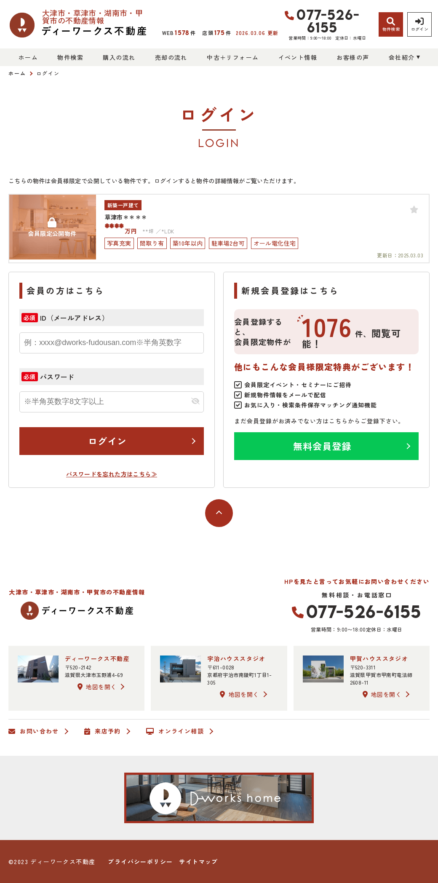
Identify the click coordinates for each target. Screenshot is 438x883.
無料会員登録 (322, 445)
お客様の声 (353, 57)
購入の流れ (119, 57)
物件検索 (70, 57)
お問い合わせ (33, 731)
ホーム (28, 57)
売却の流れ (171, 57)
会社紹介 (402, 57)
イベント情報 (297, 57)
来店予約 (102, 731)
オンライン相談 (175, 731)
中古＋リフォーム (233, 57)
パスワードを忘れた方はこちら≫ (111, 474)
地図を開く (96, 686)
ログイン (107, 440)
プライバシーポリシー (140, 861)
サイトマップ (198, 861)
